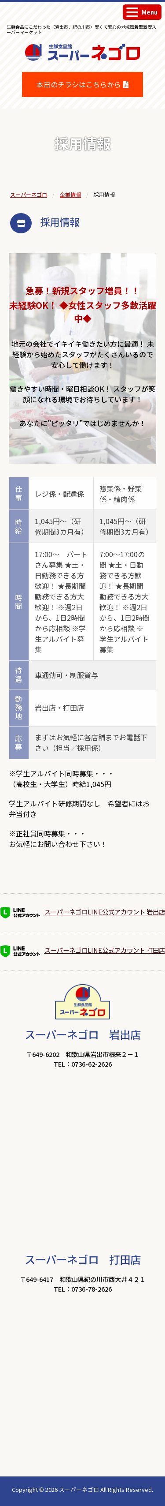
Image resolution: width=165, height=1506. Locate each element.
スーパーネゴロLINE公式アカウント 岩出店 (82, 912)
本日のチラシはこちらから (79, 84)
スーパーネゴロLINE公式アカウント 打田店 (82, 951)
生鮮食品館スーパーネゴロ (82, 66)
